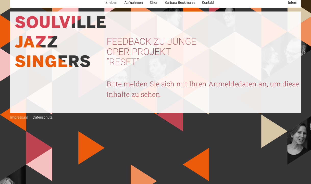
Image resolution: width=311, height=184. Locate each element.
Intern (292, 3)
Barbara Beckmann (180, 3)
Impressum (19, 117)
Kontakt (208, 3)
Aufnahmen (134, 3)
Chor (154, 3)
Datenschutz (42, 117)
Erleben (111, 3)
